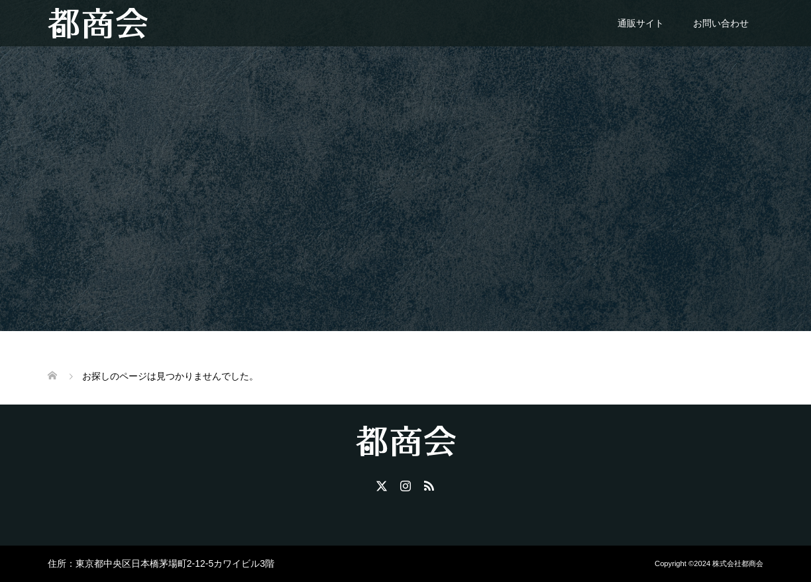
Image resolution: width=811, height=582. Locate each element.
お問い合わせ (721, 23)
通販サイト (641, 23)
